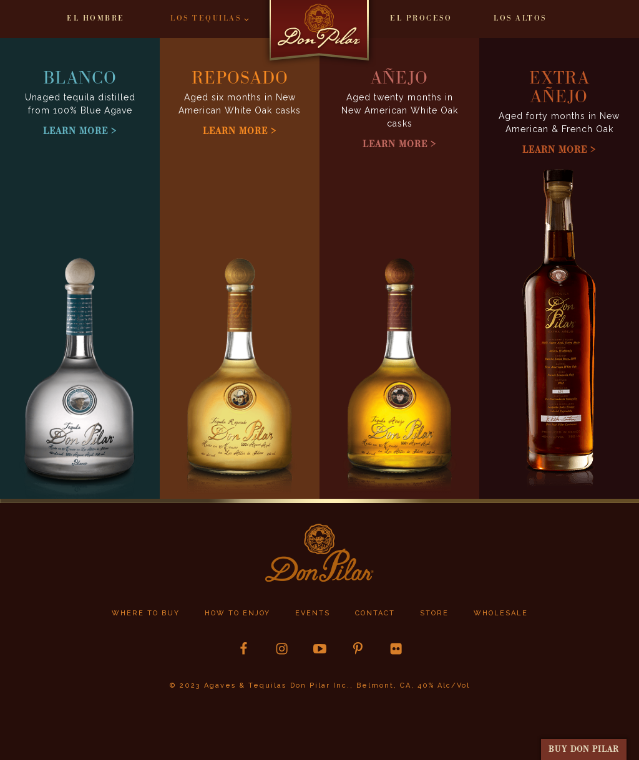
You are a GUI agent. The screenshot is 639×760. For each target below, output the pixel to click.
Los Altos (520, 18)
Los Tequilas (205, 18)
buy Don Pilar (584, 749)
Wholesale (501, 613)
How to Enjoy (237, 613)
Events (312, 613)
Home (319, 35)
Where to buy (146, 613)
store (434, 613)
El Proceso (421, 18)
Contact (375, 613)
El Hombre (96, 18)
